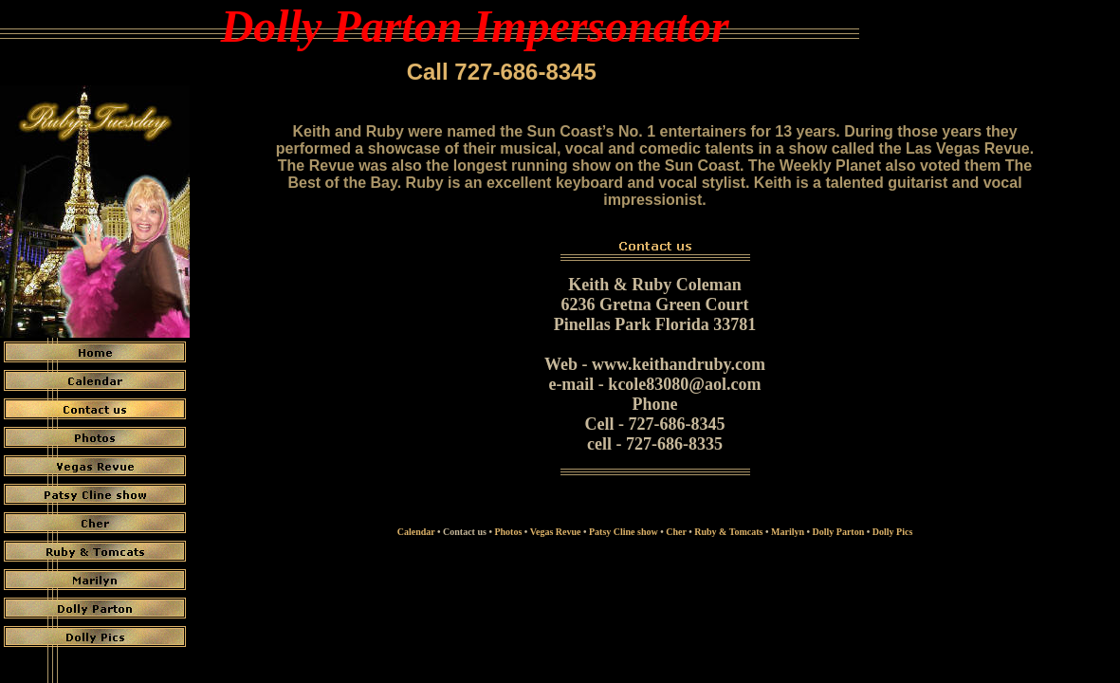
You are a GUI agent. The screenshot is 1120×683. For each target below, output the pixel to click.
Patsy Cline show (623, 531)
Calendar (416, 531)
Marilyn (787, 531)
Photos (508, 531)
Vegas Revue (555, 531)
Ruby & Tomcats (728, 531)
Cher (676, 531)
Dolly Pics (892, 531)
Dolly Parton (839, 531)
